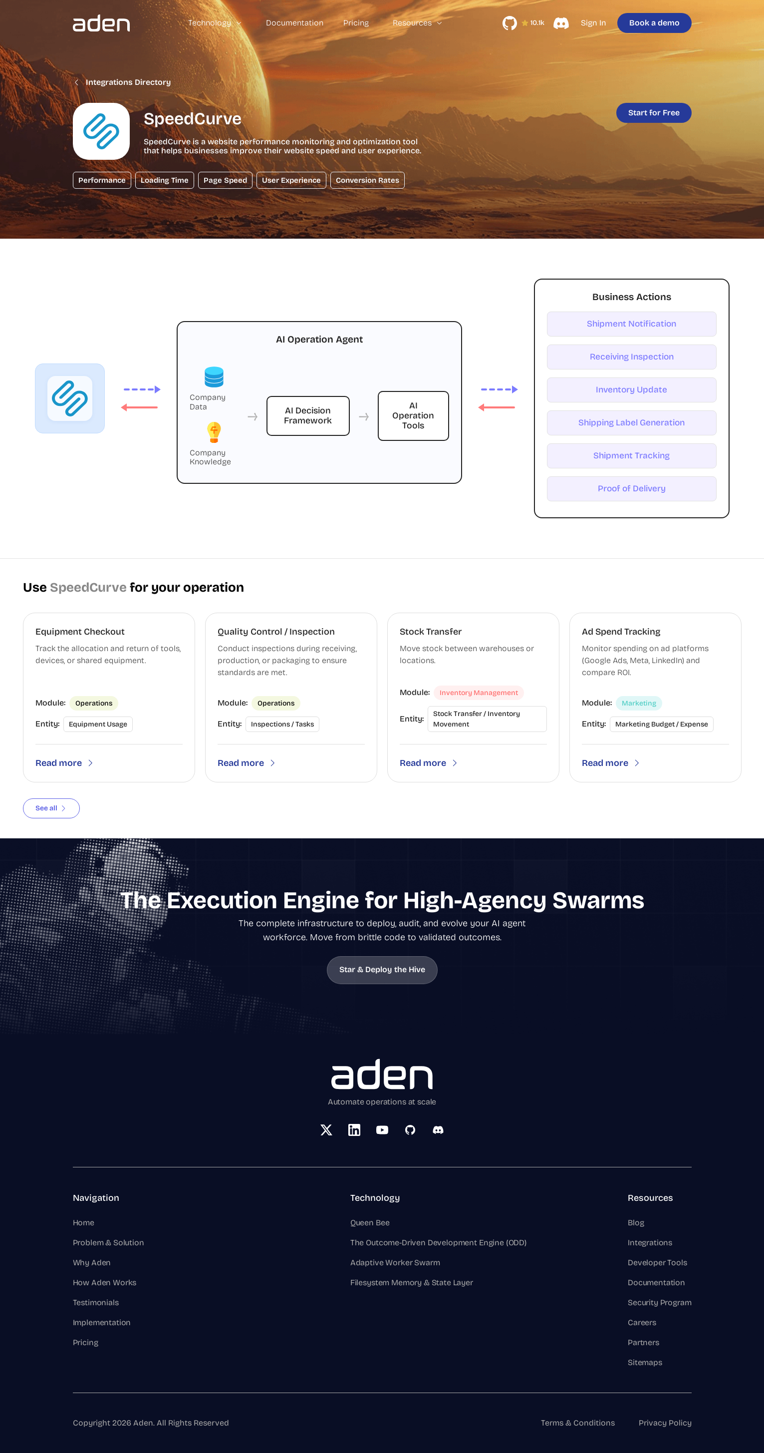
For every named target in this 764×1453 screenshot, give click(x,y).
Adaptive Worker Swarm (395, 1262)
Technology (215, 22)
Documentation (294, 22)
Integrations (650, 1242)
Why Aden (92, 1262)
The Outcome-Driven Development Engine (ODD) (438, 1242)
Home (83, 1222)
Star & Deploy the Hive (382, 969)
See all (51, 808)
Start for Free (654, 112)
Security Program (659, 1302)
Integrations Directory (122, 82)
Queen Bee (370, 1222)
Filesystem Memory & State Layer (411, 1282)
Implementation (102, 1322)
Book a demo (654, 22)
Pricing (356, 22)
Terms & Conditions (578, 1423)
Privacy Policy (665, 1423)
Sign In (593, 22)
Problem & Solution (108, 1242)
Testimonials (96, 1302)
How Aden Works (105, 1282)
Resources (418, 22)
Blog (636, 1222)
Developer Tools (657, 1262)
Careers (642, 1322)
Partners (643, 1342)
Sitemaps (645, 1362)
